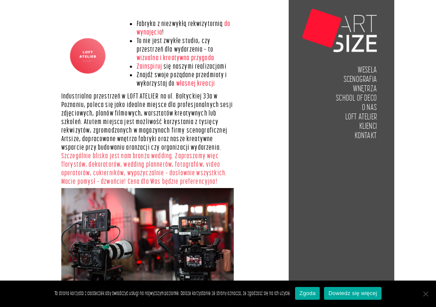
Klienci (368, 126)
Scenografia (360, 79)
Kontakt (366, 135)
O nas (369, 107)
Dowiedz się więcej (352, 293)
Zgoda (307, 293)
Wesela (367, 70)
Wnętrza (365, 88)
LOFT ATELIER (361, 117)
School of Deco (356, 98)
